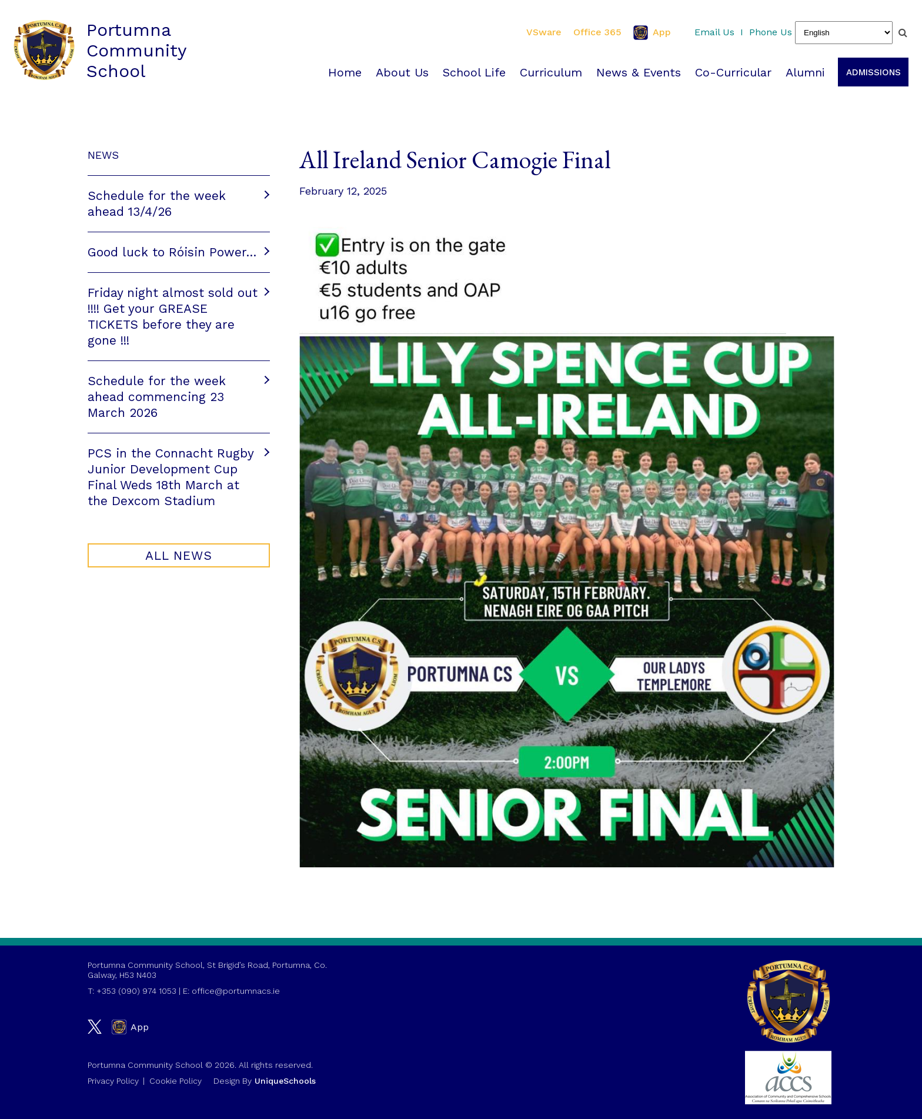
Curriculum (548, 72)
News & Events (635, 72)
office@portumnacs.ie (236, 991)
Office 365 (597, 32)
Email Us (714, 32)
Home (342, 72)
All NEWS (178, 556)
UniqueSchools (285, 1080)
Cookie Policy (175, 1080)
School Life (471, 72)
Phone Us (770, 32)
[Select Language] (844, 32)
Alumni (802, 72)
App (652, 32)
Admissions (870, 72)
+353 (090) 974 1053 (136, 991)
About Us (399, 72)
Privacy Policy (113, 1080)
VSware (544, 32)
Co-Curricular (730, 72)
